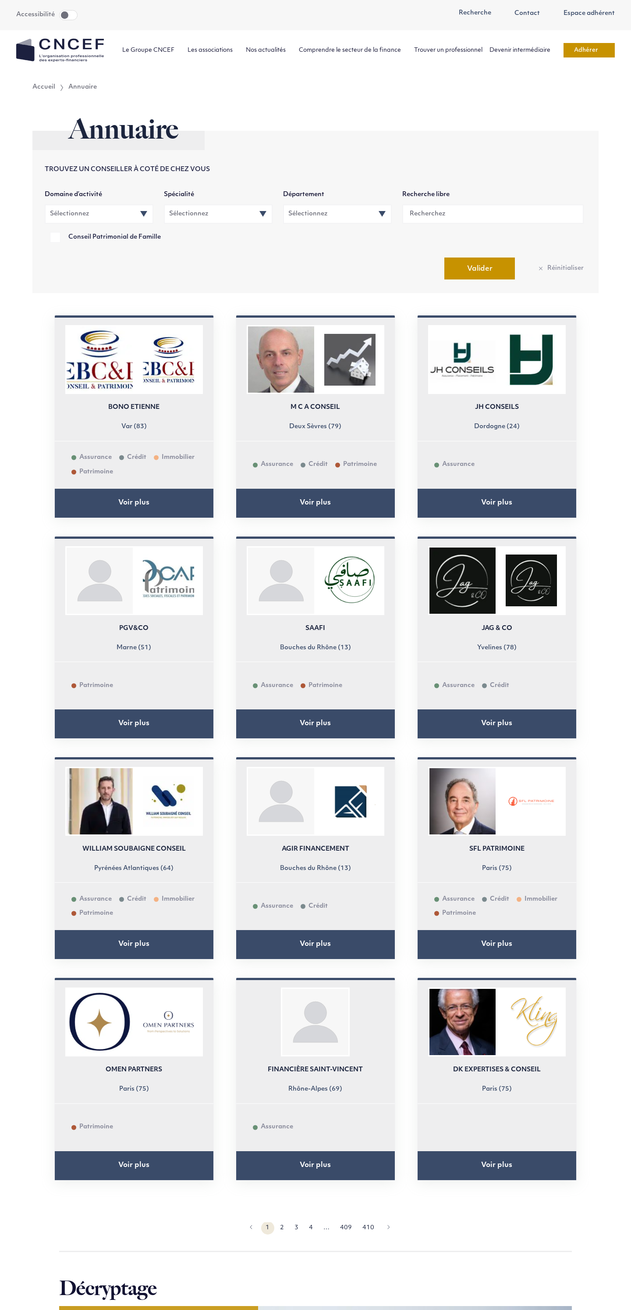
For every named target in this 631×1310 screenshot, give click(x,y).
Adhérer (589, 50)
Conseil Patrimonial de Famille (114, 237)
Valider (480, 268)
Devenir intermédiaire (523, 50)
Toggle (68, 15)
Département (303, 194)
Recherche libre (426, 194)
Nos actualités (269, 50)
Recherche (470, 13)
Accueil (43, 87)
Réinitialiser (565, 268)
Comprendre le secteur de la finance (353, 50)
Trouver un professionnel (448, 50)
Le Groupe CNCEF (151, 50)
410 (368, 1227)
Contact (522, 13)
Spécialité (179, 194)
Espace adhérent (584, 13)
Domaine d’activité (73, 194)
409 (346, 1227)
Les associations (213, 50)
